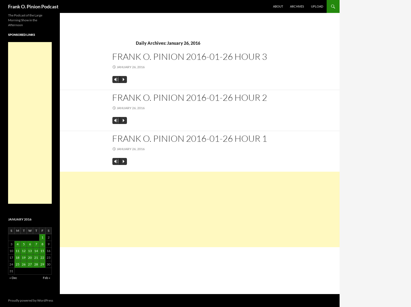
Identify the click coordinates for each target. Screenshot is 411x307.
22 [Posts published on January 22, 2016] (42, 258)
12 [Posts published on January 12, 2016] (24, 251)
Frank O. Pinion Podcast (33, 6)
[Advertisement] (200, 209)
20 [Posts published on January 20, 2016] (30, 258)
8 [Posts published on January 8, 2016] (42, 244)
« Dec (13, 278)
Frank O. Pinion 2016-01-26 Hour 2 (189, 97)
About (278, 6)
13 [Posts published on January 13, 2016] (30, 251)
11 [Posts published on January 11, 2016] (17, 251)
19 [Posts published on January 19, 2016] (24, 258)
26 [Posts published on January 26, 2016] (24, 264)
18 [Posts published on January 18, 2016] (17, 258)
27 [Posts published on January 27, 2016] (30, 264)
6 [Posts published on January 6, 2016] (30, 244)
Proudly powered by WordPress (30, 300)
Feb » (46, 278)
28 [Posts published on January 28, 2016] (36, 264)
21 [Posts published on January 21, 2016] (36, 258)
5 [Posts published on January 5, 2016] (24, 244)
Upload (317, 6)
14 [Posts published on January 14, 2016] (36, 251)
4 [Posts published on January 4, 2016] (18, 244)
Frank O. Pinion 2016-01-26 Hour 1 (189, 138)
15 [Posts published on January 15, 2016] (42, 251)
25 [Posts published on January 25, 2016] (17, 264)
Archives (297, 6)
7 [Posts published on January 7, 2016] (36, 244)
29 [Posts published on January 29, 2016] (42, 264)
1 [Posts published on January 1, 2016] (42, 237)
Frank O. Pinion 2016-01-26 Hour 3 (189, 56)
